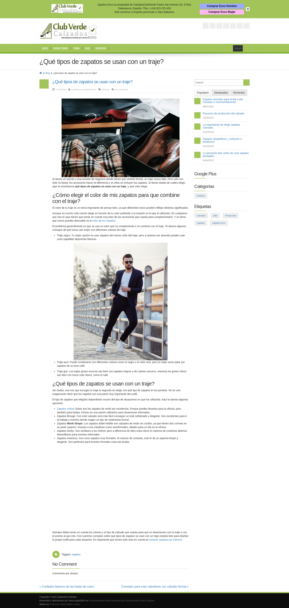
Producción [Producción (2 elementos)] (230, 215)
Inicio (45, 48)
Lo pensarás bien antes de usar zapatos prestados (226, 154)
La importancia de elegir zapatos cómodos (221, 126)
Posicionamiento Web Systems (139, 600)
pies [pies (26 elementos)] (215, 215)
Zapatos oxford (65, 408)
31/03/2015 (208, 132)
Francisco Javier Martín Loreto (65, 604)
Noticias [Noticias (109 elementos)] (201, 196)
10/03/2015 (208, 118)
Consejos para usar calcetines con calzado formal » (155, 586)
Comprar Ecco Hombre (222, 6)
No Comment (121, 89)
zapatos (76, 554)
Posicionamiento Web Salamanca (105, 600)
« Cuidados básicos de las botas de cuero (66, 586)
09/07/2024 (208, 106)
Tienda (76, 48)
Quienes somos (60, 48)
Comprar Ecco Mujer (222, 12)
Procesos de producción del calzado (223, 113)
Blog (87, 48)
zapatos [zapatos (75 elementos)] (201, 223)
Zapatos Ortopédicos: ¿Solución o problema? (222, 140)
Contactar (100, 48)
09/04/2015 (208, 160)
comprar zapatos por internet (165, 539)
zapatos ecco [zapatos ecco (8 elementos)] (218, 223)
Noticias (106, 89)
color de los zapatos (103, 220)
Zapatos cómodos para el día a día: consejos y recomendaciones (223, 101)
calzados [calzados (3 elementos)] (201, 215)
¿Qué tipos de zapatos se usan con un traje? (92, 81)
